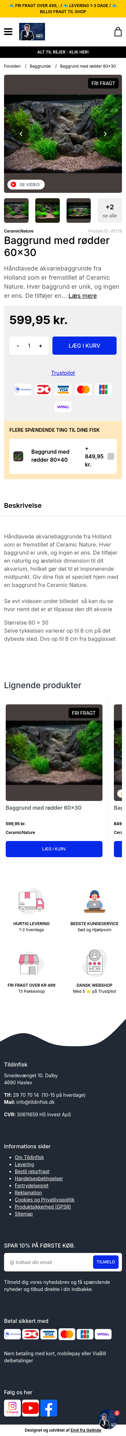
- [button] (17, 345)
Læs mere (83, 295)
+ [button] (40, 345)
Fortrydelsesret (31, 1185)
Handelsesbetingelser (39, 1178)
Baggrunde (40, 66)
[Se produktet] (18, 456)
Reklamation (28, 1192)
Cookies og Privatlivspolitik (45, 1199)
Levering (24, 1164)
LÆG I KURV (84, 345)
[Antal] (29, 346)
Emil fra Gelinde (86, 1430)
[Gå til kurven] (115, 31)
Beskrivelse (23, 505)
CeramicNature (19, 231)
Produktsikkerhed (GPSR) (43, 1207)
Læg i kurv (54, 848)
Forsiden (12, 66)
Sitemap (24, 1214)
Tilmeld (105, 1262)
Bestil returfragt (32, 1171)
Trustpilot (63, 373)
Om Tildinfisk (29, 1157)
